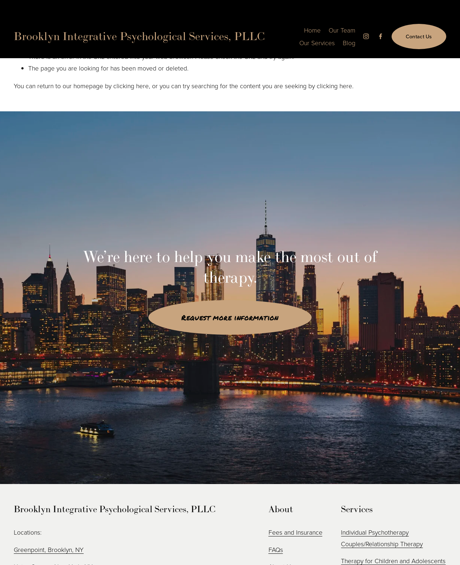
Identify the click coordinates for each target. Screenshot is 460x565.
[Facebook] (380, 36)
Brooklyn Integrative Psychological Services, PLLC (139, 36)
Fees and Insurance (295, 532)
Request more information (230, 317)
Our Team (342, 30)
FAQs (276, 549)
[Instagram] (366, 36)
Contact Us (419, 36)
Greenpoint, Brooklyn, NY (49, 549)
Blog (349, 42)
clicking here (131, 85)
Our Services (317, 42)
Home (312, 30)
